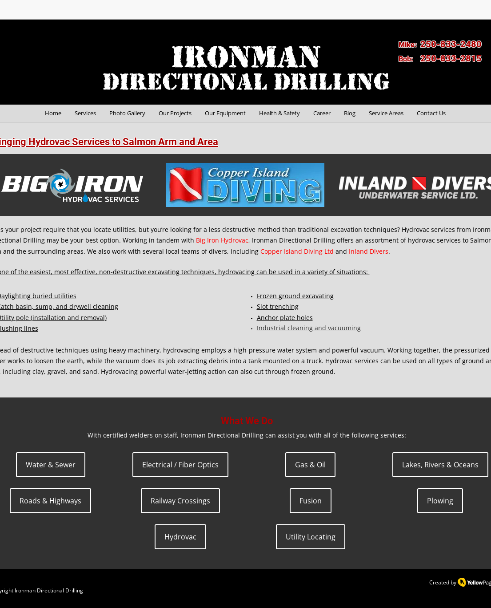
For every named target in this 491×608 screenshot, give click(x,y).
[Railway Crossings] (180, 500)
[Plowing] (440, 500)
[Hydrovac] (180, 536)
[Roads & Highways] (50, 500)
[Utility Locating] (310, 536)
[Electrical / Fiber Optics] (180, 464)
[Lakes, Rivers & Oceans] (440, 464)
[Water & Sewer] (50, 464)
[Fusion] (310, 500)
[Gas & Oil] (310, 464)
